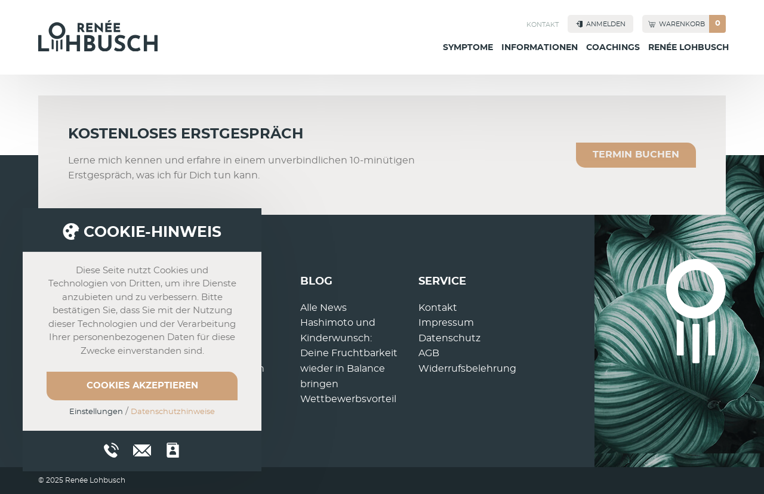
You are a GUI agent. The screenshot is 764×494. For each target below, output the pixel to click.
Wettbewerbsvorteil (348, 399)
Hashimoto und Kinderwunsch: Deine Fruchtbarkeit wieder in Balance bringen (349, 353)
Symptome (468, 48)
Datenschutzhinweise (173, 412)
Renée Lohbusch (688, 48)
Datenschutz (449, 338)
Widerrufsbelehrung (467, 368)
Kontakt (542, 24)
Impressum (446, 323)
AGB (428, 353)
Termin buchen (636, 154)
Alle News (323, 308)
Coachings (613, 48)
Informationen (539, 48)
